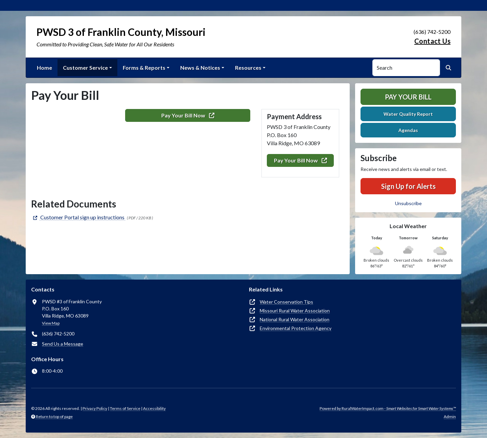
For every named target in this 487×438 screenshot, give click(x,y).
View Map (51, 323)
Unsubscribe (408, 203)
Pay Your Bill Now (300, 160)
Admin (450, 416)
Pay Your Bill (408, 97)
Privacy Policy (95, 408)
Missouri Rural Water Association (295, 310)
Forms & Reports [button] (144, 67)
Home (44, 67)
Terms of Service (125, 408)
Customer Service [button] (85, 67)
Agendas (408, 130)
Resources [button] (248, 67)
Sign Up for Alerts (408, 186)
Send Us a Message (62, 344)
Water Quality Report (408, 114)
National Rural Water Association (294, 319)
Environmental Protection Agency (295, 328)
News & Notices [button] (200, 67)
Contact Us (432, 41)
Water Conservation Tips (286, 302)
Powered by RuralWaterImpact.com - (388, 408)
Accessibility (154, 408)
